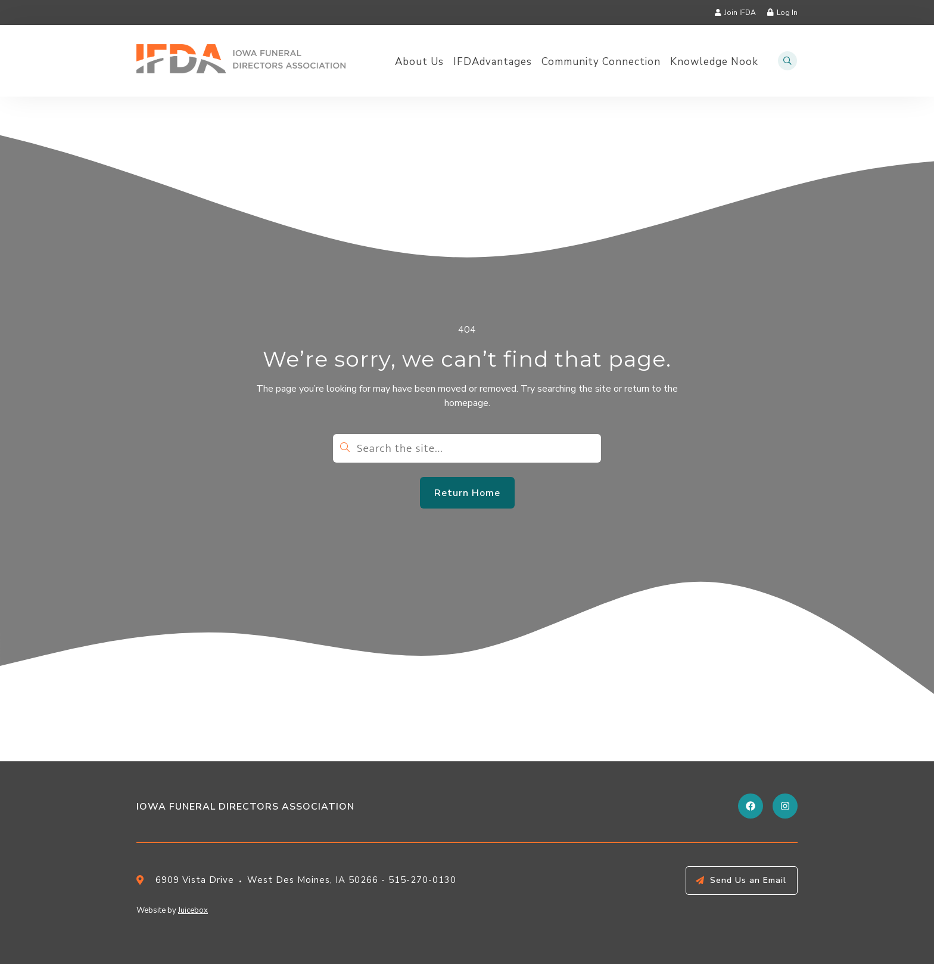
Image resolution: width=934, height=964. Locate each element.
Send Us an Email (748, 880)
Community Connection (601, 62)
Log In (787, 12)
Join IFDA (740, 12)
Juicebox (193, 910)
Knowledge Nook (714, 62)
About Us (419, 62)
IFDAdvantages (492, 62)
